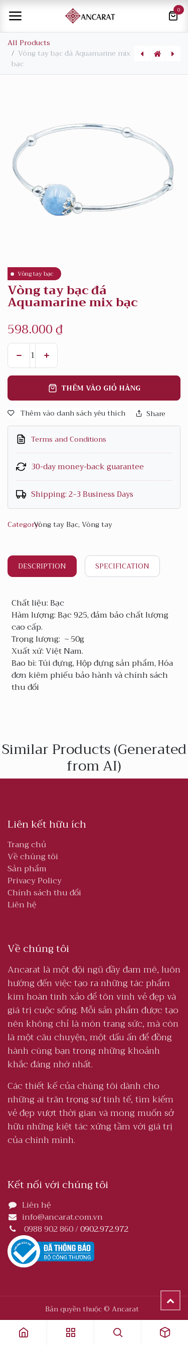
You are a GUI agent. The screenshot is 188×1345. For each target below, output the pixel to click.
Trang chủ (27, 845)
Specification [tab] (122, 566)
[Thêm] (46, 355)
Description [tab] (42, 566)
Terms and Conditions (68, 439)
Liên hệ (22, 905)
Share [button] (150, 413)
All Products (29, 43)
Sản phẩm (27, 869)
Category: (20, 524)
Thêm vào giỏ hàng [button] (94, 388)
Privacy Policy (35, 881)
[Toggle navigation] (15, 16)
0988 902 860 (48, 1229)
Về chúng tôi (33, 857)
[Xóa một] (19, 355)
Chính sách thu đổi (44, 893)
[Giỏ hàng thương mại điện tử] (172, 16)
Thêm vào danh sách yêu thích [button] (66, 413)
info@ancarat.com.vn (62, 1217)
